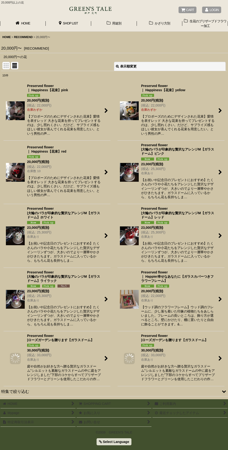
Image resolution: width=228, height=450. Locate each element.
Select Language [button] (114, 442)
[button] (114, 391)
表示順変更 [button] (126, 66)
